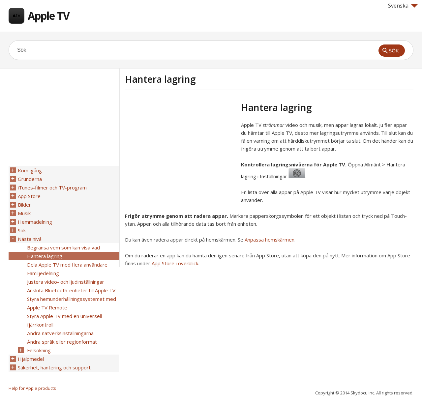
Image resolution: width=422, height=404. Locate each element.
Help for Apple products (32, 388)
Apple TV (49, 16)
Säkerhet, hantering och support (54, 367)
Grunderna (30, 179)
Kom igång (30, 170)
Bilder (24, 204)
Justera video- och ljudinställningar (65, 281)
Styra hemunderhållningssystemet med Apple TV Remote (71, 303)
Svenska (403, 5)
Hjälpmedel (31, 359)
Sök (22, 230)
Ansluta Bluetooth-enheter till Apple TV (71, 290)
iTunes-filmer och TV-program (52, 187)
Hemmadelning (35, 221)
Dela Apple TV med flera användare (67, 264)
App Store (29, 196)
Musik (24, 213)
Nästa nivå (30, 239)
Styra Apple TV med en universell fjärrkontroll (64, 320)
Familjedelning (43, 273)
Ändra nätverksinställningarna (60, 333)
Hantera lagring (44, 256)
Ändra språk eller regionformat (62, 341)
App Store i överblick (175, 263)
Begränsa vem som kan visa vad (63, 247)
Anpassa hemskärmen (269, 239)
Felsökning (39, 350)
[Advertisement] (180, 148)
